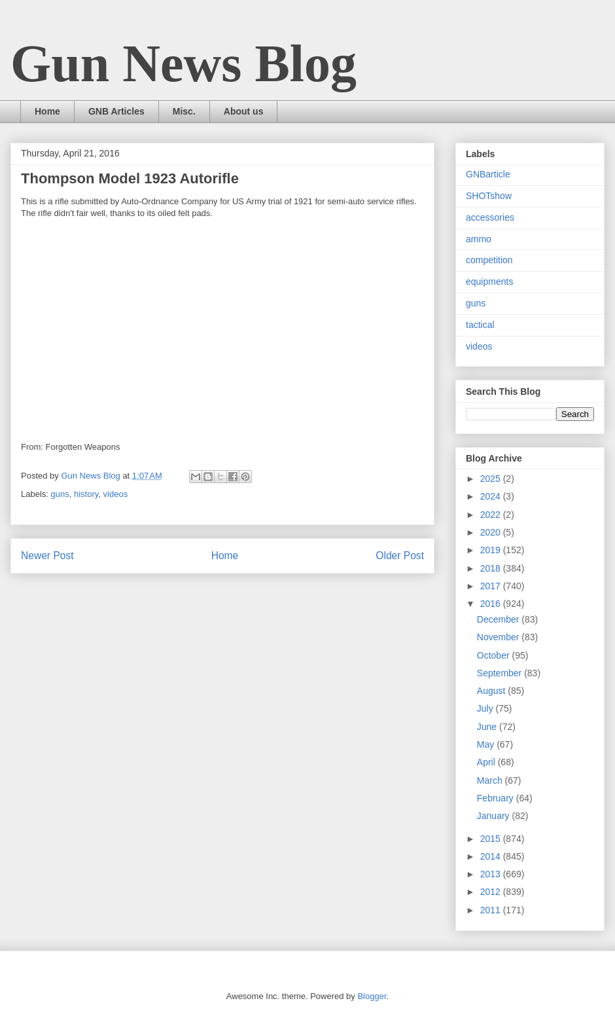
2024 (491, 496)
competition (489, 260)
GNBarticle (488, 174)
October (494, 655)
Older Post (400, 555)
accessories (490, 217)
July (486, 708)
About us (244, 111)
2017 (491, 586)
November (499, 637)
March (491, 780)
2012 (491, 891)
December (499, 619)
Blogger (371, 996)
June (488, 726)
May (487, 744)
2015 (491, 838)
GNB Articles (116, 111)
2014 (491, 856)
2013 (491, 874)
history (86, 494)
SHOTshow (489, 196)
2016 (491, 603)
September (500, 673)
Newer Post (47, 555)
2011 (491, 910)
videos (115, 494)
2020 (491, 532)
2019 (491, 550)
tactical (480, 324)
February (496, 798)
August (492, 690)
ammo (478, 239)
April (487, 762)
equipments (489, 281)
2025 (491, 478)
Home (47, 111)
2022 (491, 514)
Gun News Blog (183, 63)
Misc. (184, 111)
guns (60, 494)
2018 (491, 568)
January (494, 816)
